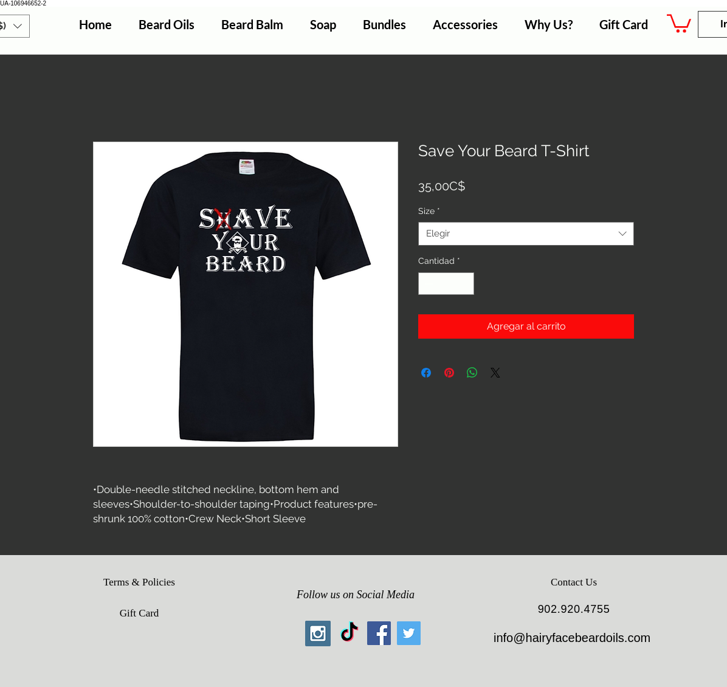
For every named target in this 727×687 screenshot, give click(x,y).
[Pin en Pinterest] (449, 372)
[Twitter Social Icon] (409, 633)
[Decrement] (427, 283)
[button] (679, 22)
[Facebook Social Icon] (379, 633)
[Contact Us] (574, 582)
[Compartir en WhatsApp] (472, 372)
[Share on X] (495, 372)
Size (429, 211)
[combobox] (526, 234)
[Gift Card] (139, 613)
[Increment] (464, 283)
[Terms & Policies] (139, 582)
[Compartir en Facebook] (426, 372)
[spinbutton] (446, 283)
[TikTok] (349, 633)
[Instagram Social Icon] (318, 633)
